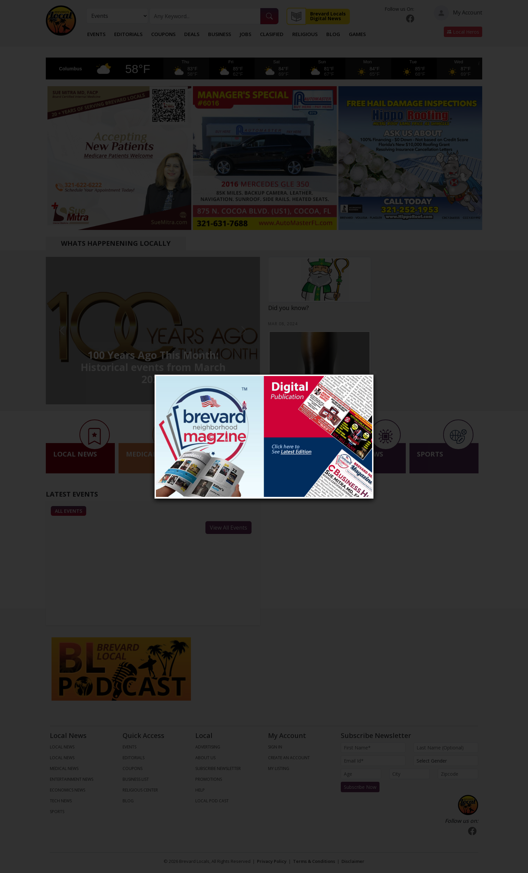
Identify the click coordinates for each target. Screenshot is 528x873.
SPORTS (57, 811)
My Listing (278, 768)
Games (357, 34)
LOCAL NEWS (62, 747)
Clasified (272, 34)
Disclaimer (352, 861)
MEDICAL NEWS (64, 768)
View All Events (228, 527)
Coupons (163, 34)
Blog (333, 34)
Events (96, 34)
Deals (191, 34)
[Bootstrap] (468, 805)
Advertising (207, 747)
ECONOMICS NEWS (67, 790)
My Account (458, 13)
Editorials (128, 34)
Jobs (245, 34)
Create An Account (289, 758)
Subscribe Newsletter (218, 768)
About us (205, 758)
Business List (136, 779)
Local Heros (463, 32)
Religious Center (140, 790)
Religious (305, 34)
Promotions (208, 779)
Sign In (275, 747)
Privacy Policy (272, 861)
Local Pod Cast (212, 801)
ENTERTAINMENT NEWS (71, 779)
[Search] (205, 16)
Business (219, 34)
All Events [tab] (68, 511)
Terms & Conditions (314, 861)
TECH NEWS (61, 801)
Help (200, 790)
